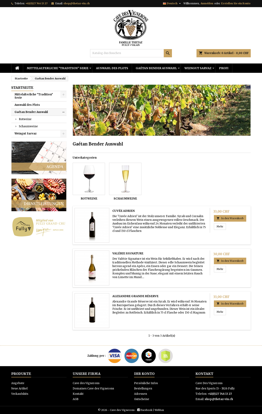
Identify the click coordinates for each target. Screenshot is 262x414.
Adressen (140, 394)
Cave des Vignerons (86, 383)
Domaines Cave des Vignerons (93, 388)
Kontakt (78, 394)
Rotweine (25, 119)
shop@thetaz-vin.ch (76, 3)
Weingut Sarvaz (197, 68)
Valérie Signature (127, 253)
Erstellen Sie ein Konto (235, 3)
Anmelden (207, 3)
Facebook (146, 410)
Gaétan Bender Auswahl (156, 68)
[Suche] (131, 53)
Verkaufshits (19, 394)
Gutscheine (141, 399)
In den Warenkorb (230, 218)
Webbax (159, 410)
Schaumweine (28, 126)
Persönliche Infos (146, 383)
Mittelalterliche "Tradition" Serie (57, 68)
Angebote (17, 383)
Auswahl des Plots (112, 68)
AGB (75, 399)
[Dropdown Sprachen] (172, 3)
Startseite (22, 88)
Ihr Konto (144, 374)
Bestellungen (143, 388)
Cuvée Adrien (123, 211)
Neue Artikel (19, 388)
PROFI (223, 68)
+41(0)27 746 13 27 (36, 3)
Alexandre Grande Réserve (135, 296)
